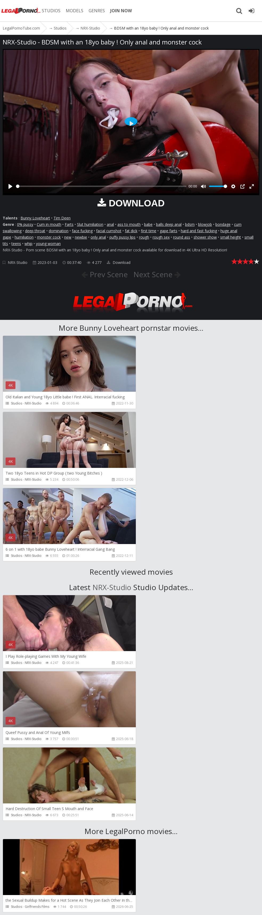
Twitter (155, 889)
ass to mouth (129, 224)
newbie (81, 237)
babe (148, 224)
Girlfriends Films (37, 754)
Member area (39, 889)
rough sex (161, 237)
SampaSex (32, 830)
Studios (16, 403)
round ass (181, 237)
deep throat (35, 230)
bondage (223, 224)
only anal (98, 237)
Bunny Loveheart (35, 217)
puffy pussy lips (122, 237)
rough (144, 237)
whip (28, 243)
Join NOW (12, 889)
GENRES (97, 11)
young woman (48, 243)
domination (58, 230)
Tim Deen (62, 217)
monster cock (49, 237)
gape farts (168, 230)
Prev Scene (107, 274)
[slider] (101, 186)
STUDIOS (52, 11)
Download (118, 262)
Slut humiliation (90, 224)
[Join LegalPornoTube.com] (251, 10)
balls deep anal (169, 224)
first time (148, 230)
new (67, 237)
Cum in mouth (49, 224)
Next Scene (154, 274)
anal (110, 224)
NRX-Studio (17, 262)
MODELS (75, 11)
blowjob (205, 224)
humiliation (24, 237)
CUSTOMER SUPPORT (77, 889)
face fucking (82, 230)
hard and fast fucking (199, 230)
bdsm (190, 224)
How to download (122, 889)
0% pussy (25, 224)
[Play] (10, 186)
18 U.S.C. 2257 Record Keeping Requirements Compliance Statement (181, 905)
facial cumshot (108, 230)
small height (230, 237)
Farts (69, 224)
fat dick (131, 230)
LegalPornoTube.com (21, 10)
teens (16, 243)
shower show (205, 237)
